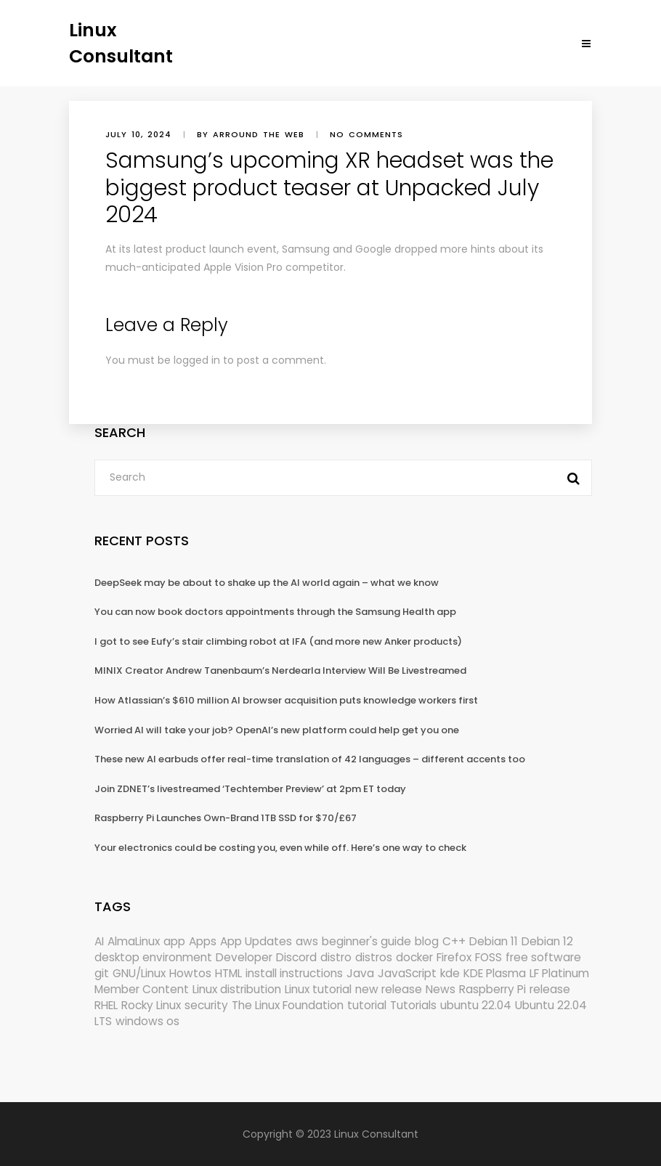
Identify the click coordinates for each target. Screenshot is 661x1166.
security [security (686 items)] (206, 1005)
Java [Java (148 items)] (360, 973)
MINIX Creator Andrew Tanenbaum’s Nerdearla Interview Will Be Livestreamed (280, 670)
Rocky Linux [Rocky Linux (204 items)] (151, 1005)
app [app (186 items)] (174, 941)
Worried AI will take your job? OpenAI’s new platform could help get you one (276, 730)
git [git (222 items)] (101, 973)
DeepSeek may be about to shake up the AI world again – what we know (266, 583)
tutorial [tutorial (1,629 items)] (366, 1005)
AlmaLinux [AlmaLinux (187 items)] (134, 941)
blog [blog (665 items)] (427, 941)
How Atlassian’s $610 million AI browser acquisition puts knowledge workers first (286, 700)
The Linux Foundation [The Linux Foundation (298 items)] (288, 1005)
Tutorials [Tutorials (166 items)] (413, 1005)
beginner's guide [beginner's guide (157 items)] (366, 941)
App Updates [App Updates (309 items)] (256, 941)
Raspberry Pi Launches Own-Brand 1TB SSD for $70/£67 (225, 818)
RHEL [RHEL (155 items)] (106, 1005)
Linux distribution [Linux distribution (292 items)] (236, 989)
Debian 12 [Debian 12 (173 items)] (547, 941)
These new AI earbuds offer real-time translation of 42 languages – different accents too (309, 759)
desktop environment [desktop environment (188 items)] (153, 957)
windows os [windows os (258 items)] (147, 1021)
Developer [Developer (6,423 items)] (244, 957)
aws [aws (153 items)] (307, 941)
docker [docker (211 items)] (414, 957)
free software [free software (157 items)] (543, 957)
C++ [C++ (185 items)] (454, 941)
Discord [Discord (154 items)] (296, 957)
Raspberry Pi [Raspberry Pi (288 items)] (492, 989)
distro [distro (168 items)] (336, 957)
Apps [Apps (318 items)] (202, 941)
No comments (366, 134)
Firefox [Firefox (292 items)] (454, 957)
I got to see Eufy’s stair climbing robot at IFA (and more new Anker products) (278, 641)
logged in (197, 360)
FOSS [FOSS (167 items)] (488, 957)
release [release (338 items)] (550, 989)
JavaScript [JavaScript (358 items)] (407, 973)
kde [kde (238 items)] (450, 973)
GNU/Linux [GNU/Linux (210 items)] (139, 973)
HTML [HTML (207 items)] (228, 973)
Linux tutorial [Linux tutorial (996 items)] (318, 989)
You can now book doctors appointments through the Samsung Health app (275, 612)
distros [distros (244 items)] (373, 957)
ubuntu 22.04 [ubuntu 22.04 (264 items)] (475, 1005)
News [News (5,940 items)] (440, 989)
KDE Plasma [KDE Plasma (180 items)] (494, 973)
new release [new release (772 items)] (388, 989)
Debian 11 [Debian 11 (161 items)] (493, 941)
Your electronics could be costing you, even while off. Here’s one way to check (280, 848)
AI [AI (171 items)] (99, 941)
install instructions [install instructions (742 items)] (294, 973)
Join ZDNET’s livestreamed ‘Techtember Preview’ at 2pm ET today (250, 789)
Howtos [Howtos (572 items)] (190, 973)
